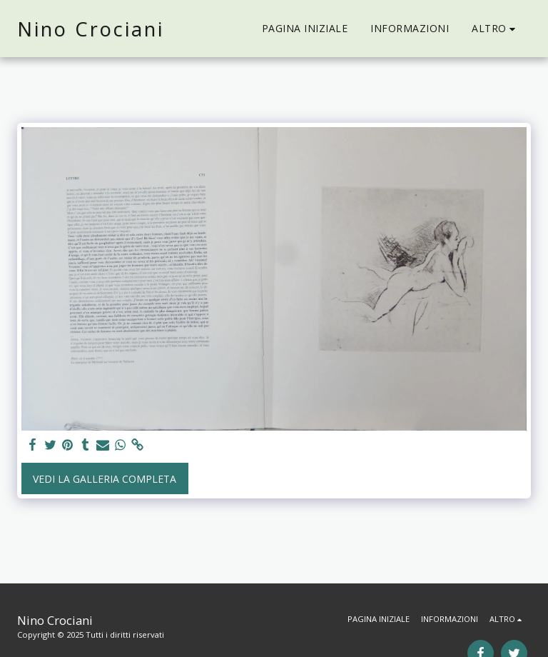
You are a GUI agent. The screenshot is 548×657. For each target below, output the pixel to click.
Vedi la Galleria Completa (104, 479)
